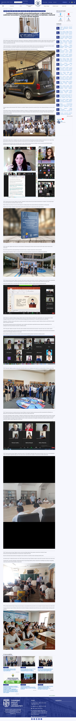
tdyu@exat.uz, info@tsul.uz (41, 716)
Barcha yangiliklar (52, 695)
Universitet (6, 684)
